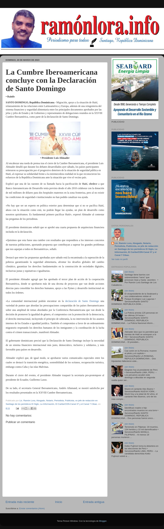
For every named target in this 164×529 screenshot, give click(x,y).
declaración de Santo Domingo (82, 301)
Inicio (58, 502)
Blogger (103, 521)
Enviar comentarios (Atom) (32, 508)
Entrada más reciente (20, 502)
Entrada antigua (93, 502)
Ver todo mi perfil (119, 259)
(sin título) (129, 272)
